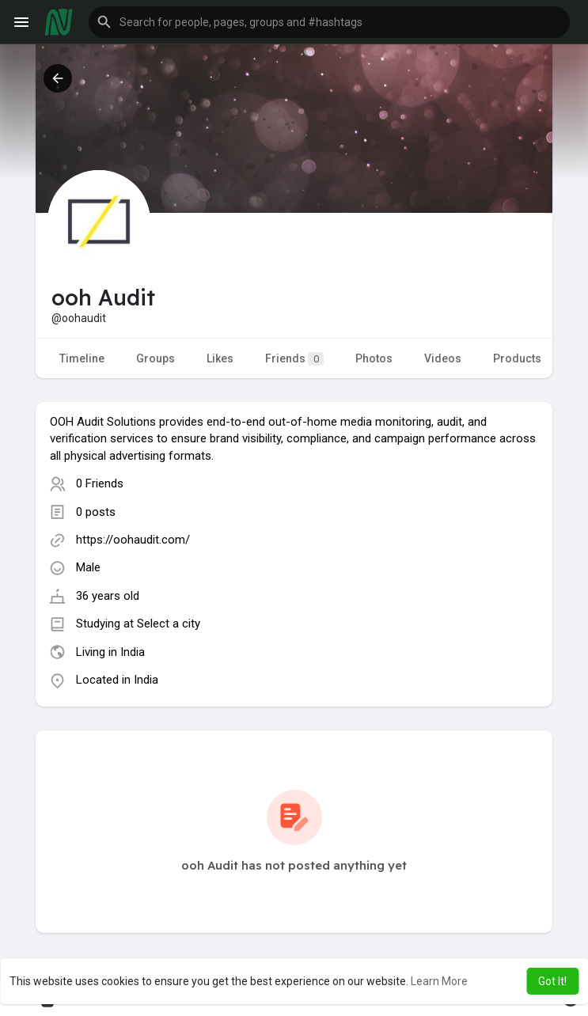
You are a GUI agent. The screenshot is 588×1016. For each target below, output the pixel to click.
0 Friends (99, 483)
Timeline (81, 358)
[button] (329, 22)
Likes (220, 358)
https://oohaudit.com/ (133, 540)
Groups (155, 358)
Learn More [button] (439, 981)
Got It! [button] (552, 981)
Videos (442, 358)
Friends (294, 359)
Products (517, 358)
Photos (374, 358)
